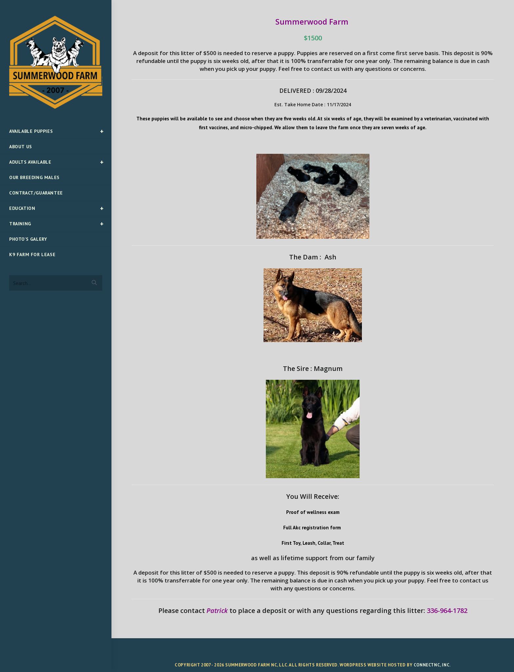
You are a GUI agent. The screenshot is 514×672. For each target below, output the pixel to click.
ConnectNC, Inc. (432, 665)
